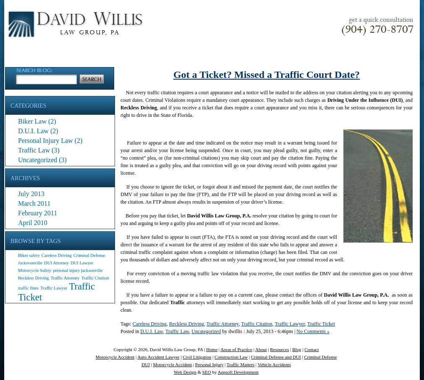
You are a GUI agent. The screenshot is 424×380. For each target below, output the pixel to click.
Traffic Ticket (321, 324)
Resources (279, 349)
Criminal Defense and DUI (276, 356)
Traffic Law (34, 150)
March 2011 (34, 203)
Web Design (185, 372)
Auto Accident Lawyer (158, 356)
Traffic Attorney (65, 278)
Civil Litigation (197, 356)
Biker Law (32, 121)
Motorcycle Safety (34, 270)
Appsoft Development (238, 372)
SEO (206, 372)
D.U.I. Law (33, 130)
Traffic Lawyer (53, 288)
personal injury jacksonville (77, 270)
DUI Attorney (56, 263)
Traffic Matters (240, 364)
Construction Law (231, 356)
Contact (311, 349)
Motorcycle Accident (115, 356)
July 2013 (31, 193)
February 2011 (37, 213)
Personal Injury (209, 364)
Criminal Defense (320, 356)
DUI (145, 364)
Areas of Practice (236, 349)
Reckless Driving (33, 278)
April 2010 (32, 222)
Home (211, 349)
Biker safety (29, 255)
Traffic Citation (95, 278)
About (261, 349)
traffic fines (28, 288)
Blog (296, 349)
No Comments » (313, 331)
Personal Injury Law (45, 140)
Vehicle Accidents (274, 364)
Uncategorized (37, 159)
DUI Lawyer (82, 263)
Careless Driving (57, 255)
